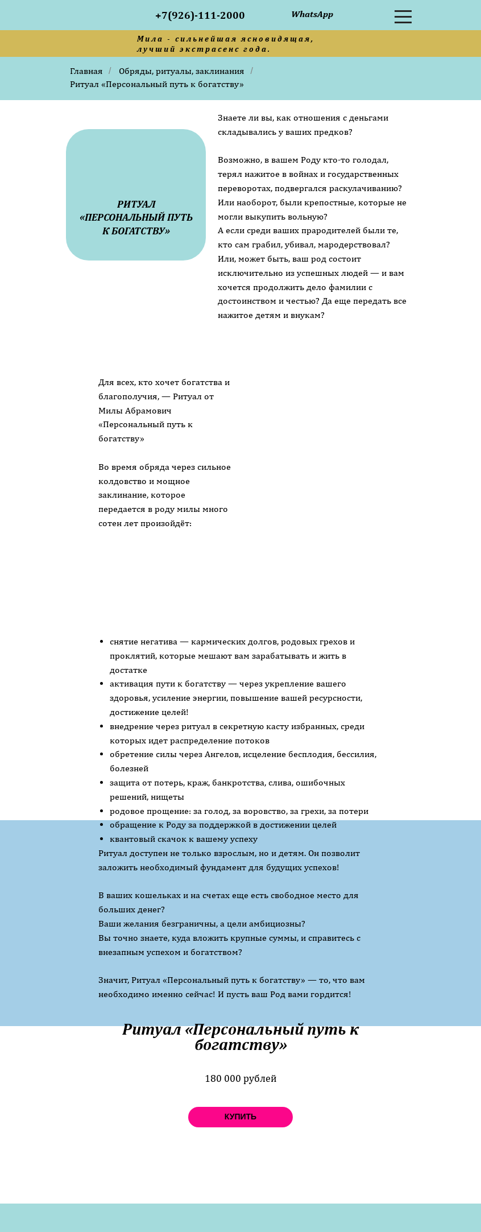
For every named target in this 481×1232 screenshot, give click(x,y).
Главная (86, 70)
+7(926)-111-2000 (200, 15)
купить (240, 1116)
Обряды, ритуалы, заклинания (181, 70)
